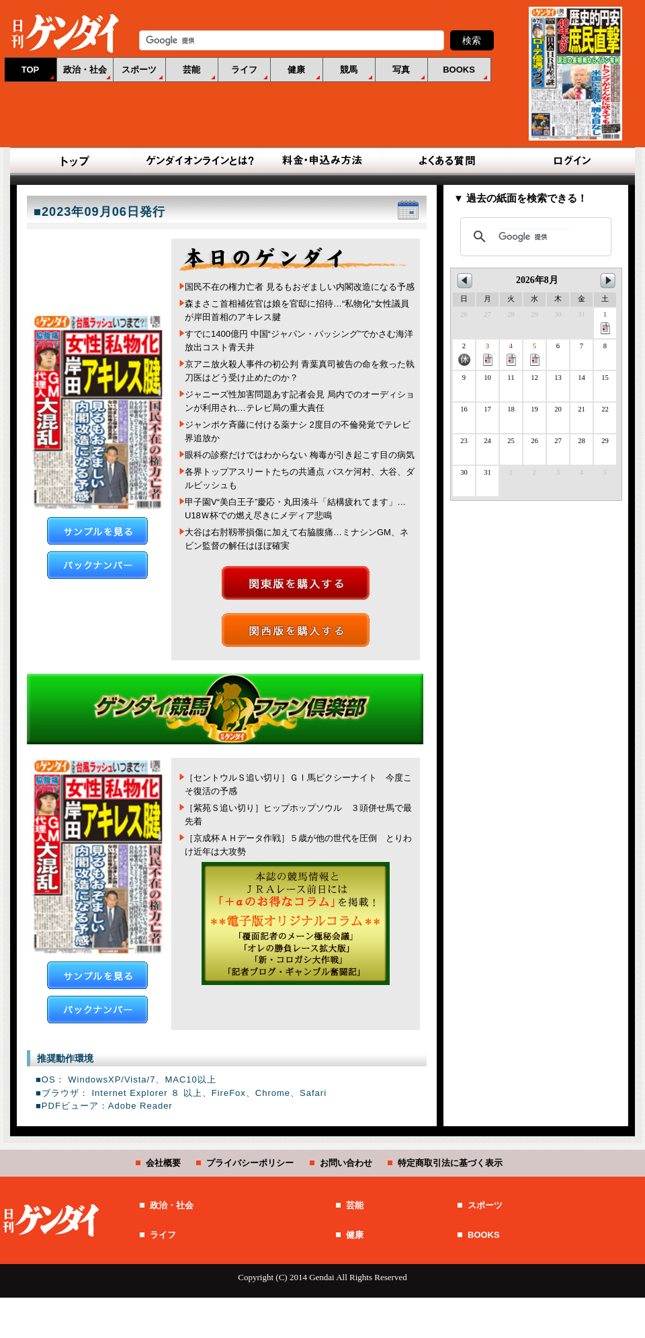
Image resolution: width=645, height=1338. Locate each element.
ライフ (244, 70)
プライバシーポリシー (250, 1163)
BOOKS (459, 70)
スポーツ (139, 70)
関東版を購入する (296, 583)
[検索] (534, 237)
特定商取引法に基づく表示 (450, 1163)
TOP (31, 70)
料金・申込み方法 (322, 161)
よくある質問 (446, 161)
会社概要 (163, 1163)
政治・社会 (85, 70)
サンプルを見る (97, 531)
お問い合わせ (346, 1163)
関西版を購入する (296, 630)
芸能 (191, 70)
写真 (401, 70)
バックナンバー (97, 565)
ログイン (570, 161)
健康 (296, 70)
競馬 (348, 70)
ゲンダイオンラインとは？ (199, 161)
